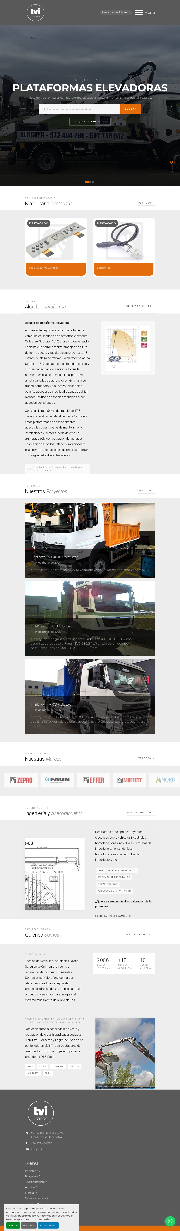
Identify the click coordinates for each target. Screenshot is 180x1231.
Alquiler (30, 1187)
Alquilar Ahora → (90, 121)
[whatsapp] (170, 1221)
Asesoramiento (35, 1181)
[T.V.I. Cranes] (41, 1112)
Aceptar (13, 1225)
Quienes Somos (35, 1198)
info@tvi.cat (39, 1149)
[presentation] (85, 282)
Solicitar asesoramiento (113, 916)
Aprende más (48, 1225)
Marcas (29, 1192)
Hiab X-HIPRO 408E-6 (51, 704)
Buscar (130, 108)
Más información (139, 813)
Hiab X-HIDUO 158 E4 (50, 626)
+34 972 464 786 (41, 1143)
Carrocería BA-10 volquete (55, 557)
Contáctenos (33, 1203)
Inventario (31, 1171)
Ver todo (144, 203)
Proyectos (31, 1176)
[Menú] (139, 12)
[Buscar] (83, 109)
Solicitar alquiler (138, 306)
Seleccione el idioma (114, 12)
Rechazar (29, 1225)
